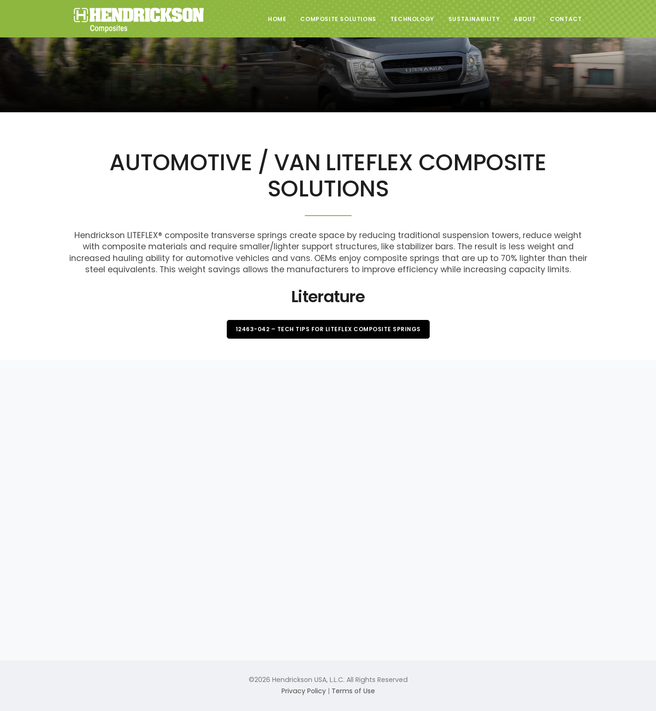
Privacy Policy (303, 691)
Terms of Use (353, 691)
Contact (566, 19)
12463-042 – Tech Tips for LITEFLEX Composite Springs (328, 329)
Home (277, 19)
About (525, 19)
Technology (412, 19)
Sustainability (474, 19)
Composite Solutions (338, 19)
